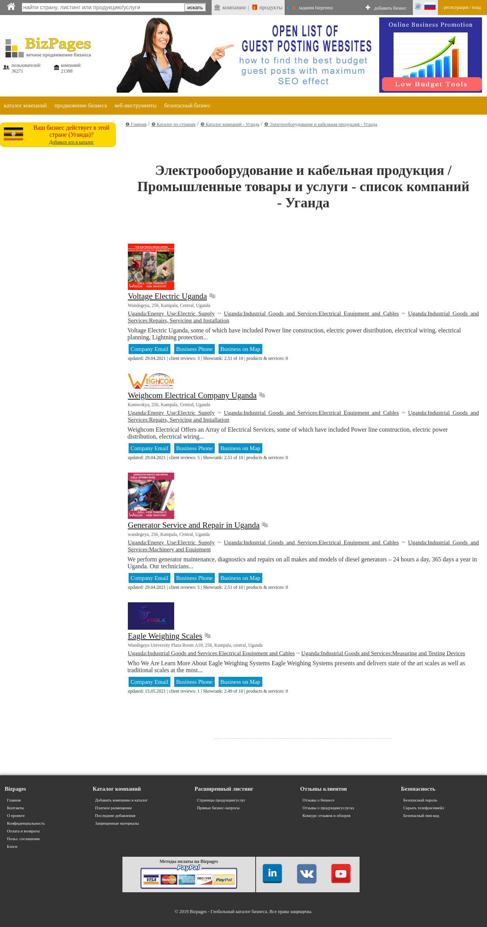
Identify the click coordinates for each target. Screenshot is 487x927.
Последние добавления (115, 815)
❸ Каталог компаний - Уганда (230, 124)
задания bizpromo (316, 7)
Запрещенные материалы (117, 823)
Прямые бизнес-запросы (218, 808)
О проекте (16, 815)
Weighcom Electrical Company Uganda (192, 395)
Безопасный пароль (420, 800)
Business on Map (240, 349)
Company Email (149, 349)
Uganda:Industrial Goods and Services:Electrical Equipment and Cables (311, 313)
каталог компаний (25, 105)
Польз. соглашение (23, 839)
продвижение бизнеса (80, 105)
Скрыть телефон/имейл (423, 808)
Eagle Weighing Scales (165, 636)
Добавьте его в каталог (71, 142)
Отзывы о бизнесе (318, 800)
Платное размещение (113, 808)
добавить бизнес (390, 8)
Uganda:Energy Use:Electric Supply (171, 313)
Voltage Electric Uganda (167, 296)
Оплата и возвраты (23, 831)
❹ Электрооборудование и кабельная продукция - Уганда (320, 124)
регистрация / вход (462, 7)
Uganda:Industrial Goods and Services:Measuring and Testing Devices (383, 653)
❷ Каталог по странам (173, 124)
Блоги (12, 846)
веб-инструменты (136, 105)
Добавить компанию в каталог (121, 800)
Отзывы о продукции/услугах (328, 808)
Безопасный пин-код (421, 815)
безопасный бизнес (187, 105)
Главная (14, 800)
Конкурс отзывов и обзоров (326, 815)
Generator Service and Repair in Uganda (194, 525)
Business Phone (194, 349)
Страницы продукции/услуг (221, 800)
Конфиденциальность (26, 823)
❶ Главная (136, 124)
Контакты (15, 808)
